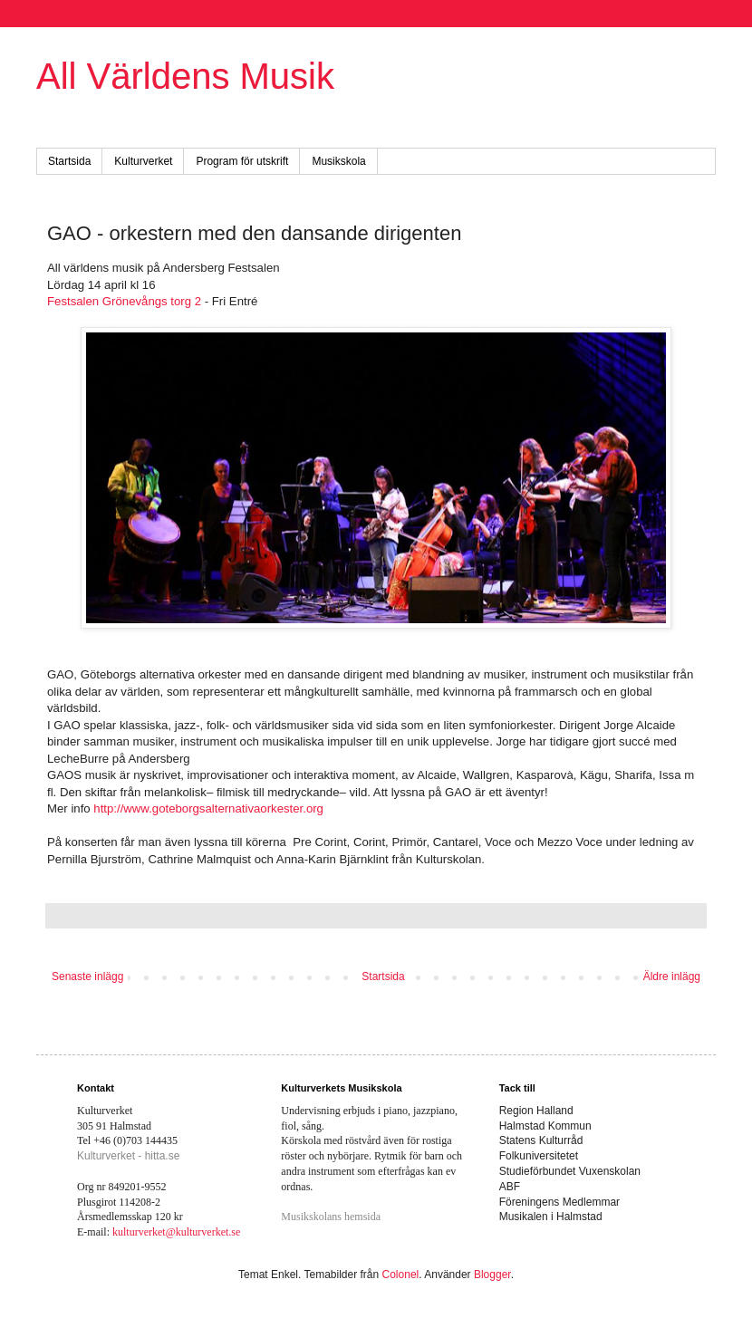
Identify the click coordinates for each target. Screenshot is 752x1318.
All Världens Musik (185, 76)
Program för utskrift (242, 161)
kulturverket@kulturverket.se (176, 1232)
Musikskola (338, 161)
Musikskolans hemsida (331, 1216)
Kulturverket (143, 161)
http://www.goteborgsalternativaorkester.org (208, 808)
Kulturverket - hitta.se (128, 1156)
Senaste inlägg (87, 976)
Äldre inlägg (671, 976)
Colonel (400, 1274)
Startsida (69, 161)
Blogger (492, 1274)
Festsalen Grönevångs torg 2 (124, 301)
